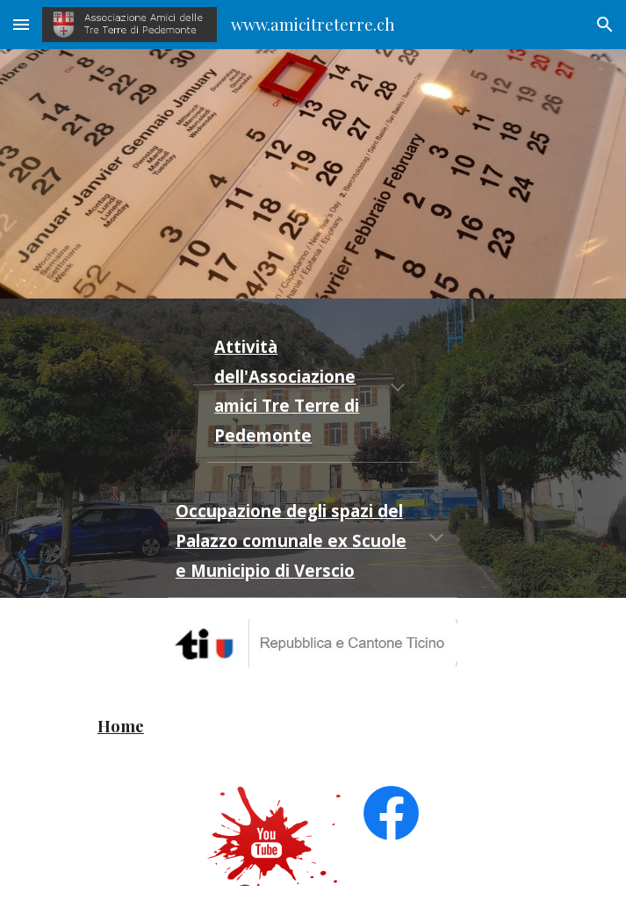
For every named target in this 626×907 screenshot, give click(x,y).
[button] (21, 24)
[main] (312, 391)
